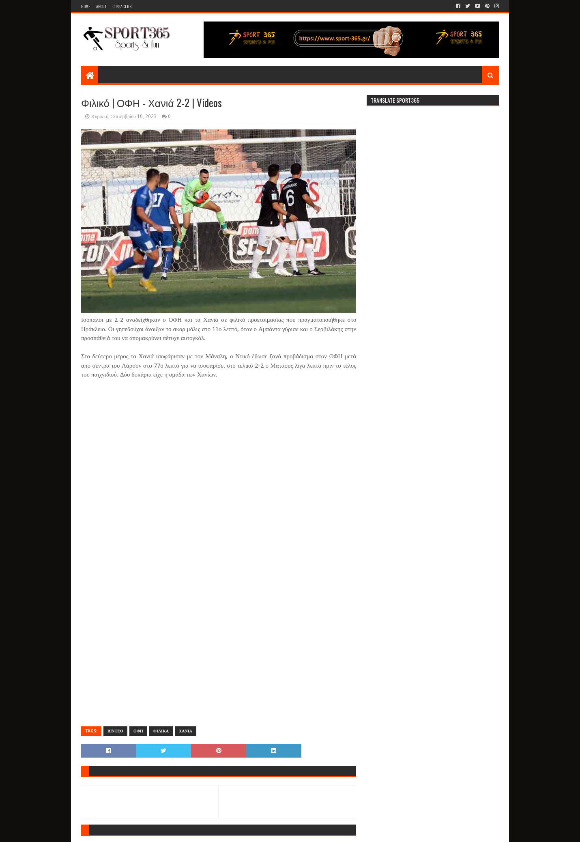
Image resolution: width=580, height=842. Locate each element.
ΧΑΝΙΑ (185, 731)
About (101, 6)
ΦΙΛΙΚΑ (161, 731)
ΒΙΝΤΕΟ (115, 731)
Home (85, 6)
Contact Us (121, 6)
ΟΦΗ (138, 731)
